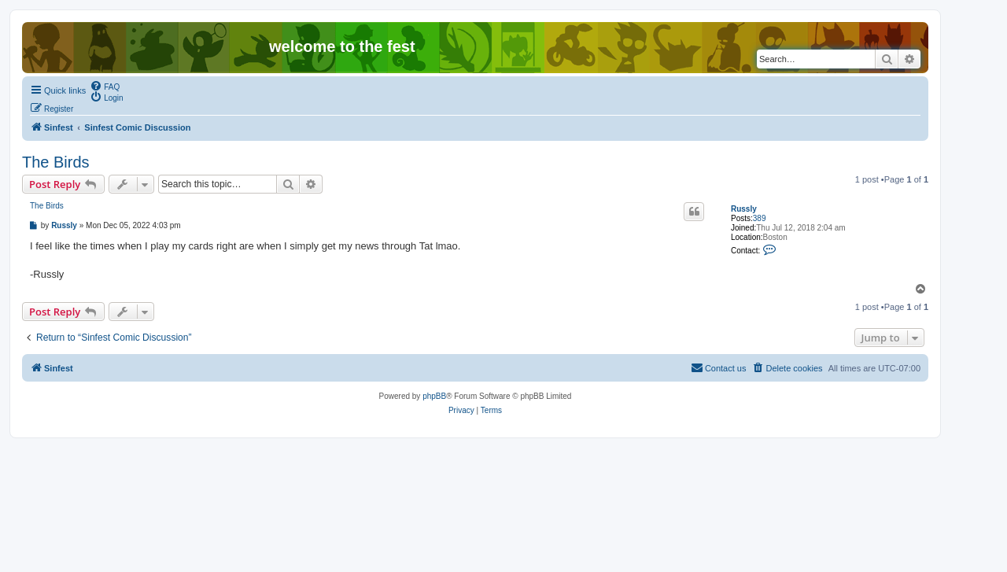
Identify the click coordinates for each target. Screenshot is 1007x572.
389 (759, 218)
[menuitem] (105, 85)
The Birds (56, 162)
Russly (744, 209)
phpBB (434, 396)
